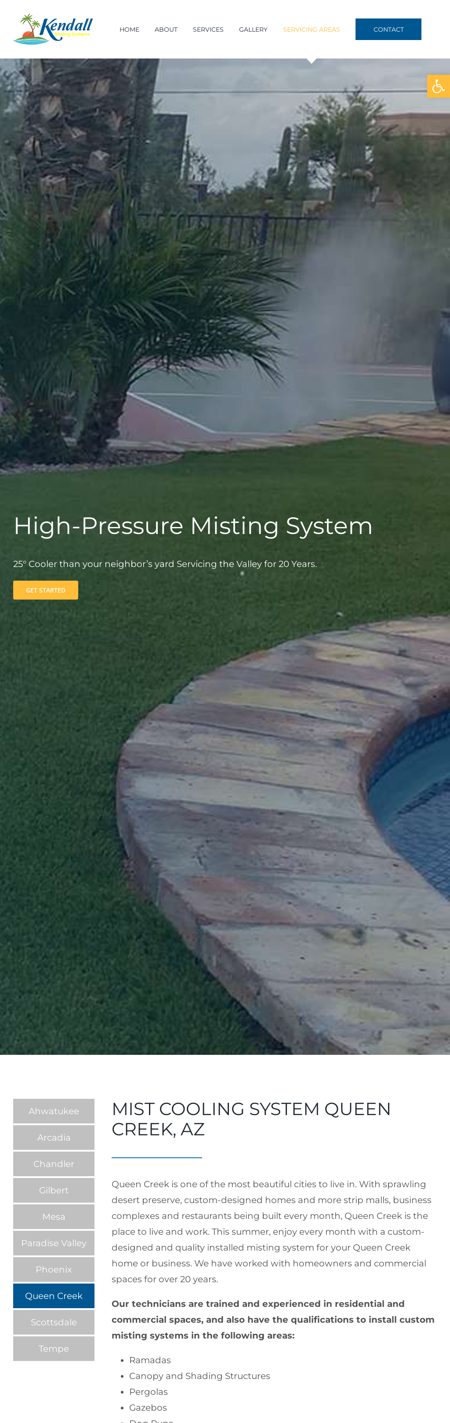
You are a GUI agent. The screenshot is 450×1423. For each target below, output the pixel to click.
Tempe (54, 1348)
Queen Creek (54, 1296)
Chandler (53, 1164)
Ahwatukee (54, 1111)
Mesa (53, 1216)
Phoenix (54, 1269)
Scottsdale (54, 1322)
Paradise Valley (54, 1243)
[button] (438, 86)
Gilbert (54, 1190)
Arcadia (54, 1137)
